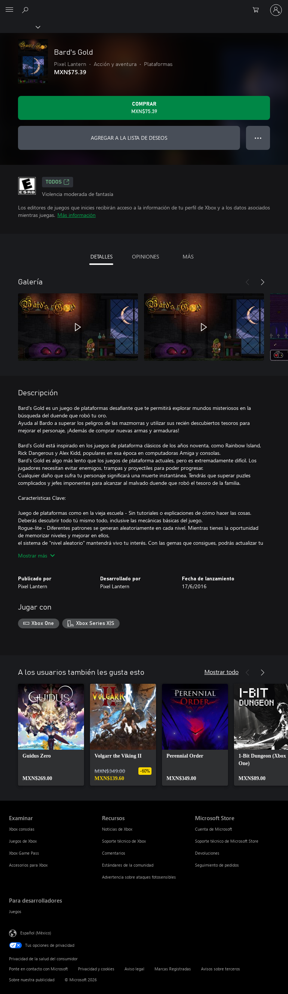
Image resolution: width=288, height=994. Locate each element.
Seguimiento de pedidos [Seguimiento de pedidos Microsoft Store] (217, 864)
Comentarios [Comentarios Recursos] (113, 853)
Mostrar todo (221, 672)
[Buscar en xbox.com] (26, 10)
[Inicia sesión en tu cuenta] (276, 10)
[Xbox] (20, 26)
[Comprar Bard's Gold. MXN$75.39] (144, 108)
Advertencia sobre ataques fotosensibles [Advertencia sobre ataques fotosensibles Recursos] (139, 876)
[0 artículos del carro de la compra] (258, 10)
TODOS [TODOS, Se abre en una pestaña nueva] (57, 182)
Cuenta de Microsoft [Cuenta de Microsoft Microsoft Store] (213, 829)
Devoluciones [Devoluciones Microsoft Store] (207, 853)
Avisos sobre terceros (220, 968)
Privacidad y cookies (96, 968)
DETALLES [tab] (101, 256)
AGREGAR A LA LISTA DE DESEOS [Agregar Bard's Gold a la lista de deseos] (129, 137)
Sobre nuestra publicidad (31, 979)
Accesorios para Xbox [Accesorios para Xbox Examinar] (28, 864)
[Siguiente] (262, 282)
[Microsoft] (143, 5)
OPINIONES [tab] (145, 256)
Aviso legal (134, 968)
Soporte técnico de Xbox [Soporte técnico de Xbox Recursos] (124, 841)
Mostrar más (36, 555)
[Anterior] (247, 282)
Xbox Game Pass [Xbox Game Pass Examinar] (24, 853)
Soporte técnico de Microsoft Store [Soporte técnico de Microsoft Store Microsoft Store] (226, 841)
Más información (76, 214)
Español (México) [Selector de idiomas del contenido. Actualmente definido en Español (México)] (35, 932)
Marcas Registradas (172, 968)
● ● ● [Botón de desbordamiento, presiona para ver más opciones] (258, 138)
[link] (51, 735)
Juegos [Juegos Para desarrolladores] (15, 911)
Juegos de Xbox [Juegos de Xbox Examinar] (23, 841)
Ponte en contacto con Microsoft (38, 968)
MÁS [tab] (188, 256)
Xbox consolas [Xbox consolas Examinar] (21, 829)
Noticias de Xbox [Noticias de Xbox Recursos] (117, 829)
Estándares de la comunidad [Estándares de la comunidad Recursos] (127, 864)
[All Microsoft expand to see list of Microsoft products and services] (9, 10)
